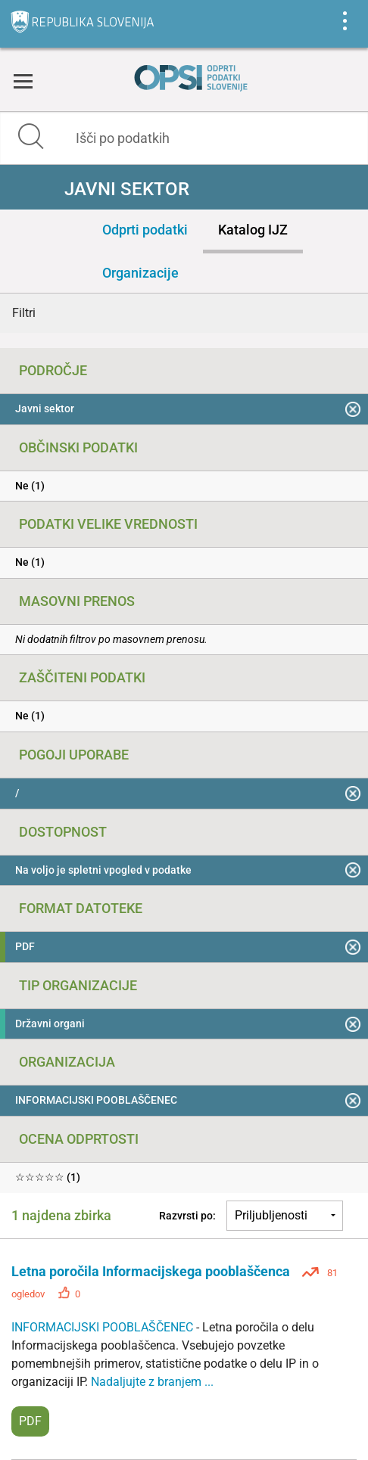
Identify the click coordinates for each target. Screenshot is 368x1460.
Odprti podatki (145, 230)
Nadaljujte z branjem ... (152, 1382)
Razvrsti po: (187, 1216)
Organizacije (140, 273)
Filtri (24, 313)
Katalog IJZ (253, 230)
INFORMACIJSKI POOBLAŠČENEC (103, 1327)
